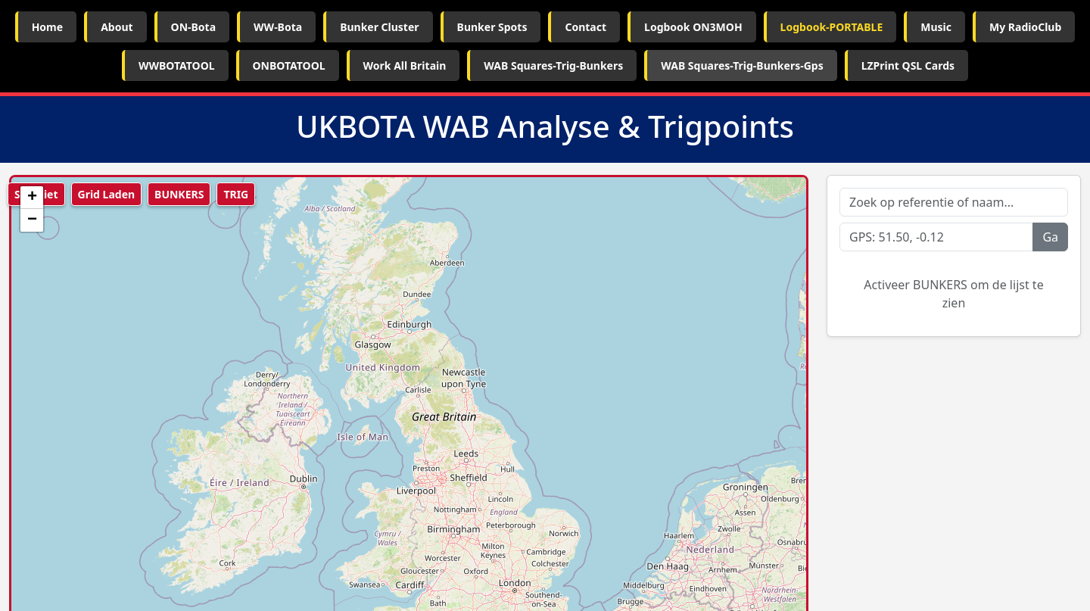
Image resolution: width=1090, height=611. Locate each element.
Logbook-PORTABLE (831, 27)
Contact (585, 27)
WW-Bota (278, 27)
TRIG (235, 194)
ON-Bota (193, 27)
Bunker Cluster (379, 27)
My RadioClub (1025, 27)
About (116, 27)
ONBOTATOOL (289, 65)
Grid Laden (106, 194)
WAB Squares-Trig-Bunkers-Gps (742, 65)
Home (47, 27)
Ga (1050, 237)
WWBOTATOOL (177, 65)
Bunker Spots (492, 27)
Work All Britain (405, 65)
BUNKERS (179, 194)
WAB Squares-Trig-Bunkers (553, 65)
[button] (31, 197)
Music (935, 27)
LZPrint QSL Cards (908, 65)
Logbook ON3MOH (693, 27)
